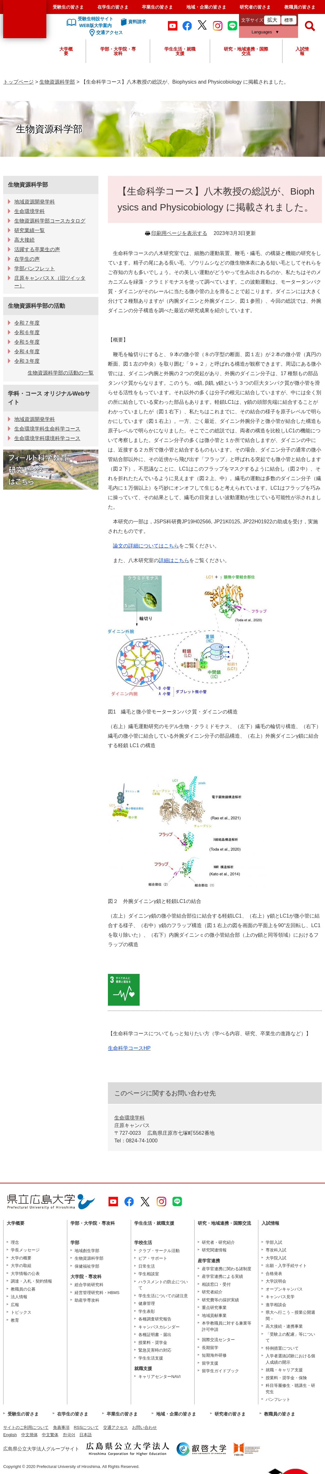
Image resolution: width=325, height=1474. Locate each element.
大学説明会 (276, 1281)
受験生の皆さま (68, 7)
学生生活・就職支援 (180, 51)
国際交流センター (218, 1339)
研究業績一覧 (29, 230)
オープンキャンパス (284, 1289)
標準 (288, 20)
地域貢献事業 (214, 1315)
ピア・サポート (152, 1258)
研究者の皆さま (255, 7)
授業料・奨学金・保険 (286, 1377)
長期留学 (210, 1347)
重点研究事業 (214, 1307)
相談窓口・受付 (216, 1284)
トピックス (21, 1312)
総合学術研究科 (89, 1284)
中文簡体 (29, 1434)
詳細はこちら (174, 560)
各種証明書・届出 (154, 1334)
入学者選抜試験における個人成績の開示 (290, 1359)
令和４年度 (27, 351)
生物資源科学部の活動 (36, 306)
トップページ (18, 82)
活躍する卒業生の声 (37, 249)
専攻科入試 (276, 1250)
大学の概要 (21, 1258)
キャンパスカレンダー (159, 1327)
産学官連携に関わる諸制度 (226, 1268)
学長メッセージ (25, 1250)
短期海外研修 (214, 1355)
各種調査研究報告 (154, 1319)
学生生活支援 (150, 1358)
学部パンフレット (34, 268)
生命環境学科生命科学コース (47, 428)
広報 (15, 1304)
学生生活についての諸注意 (163, 1295)
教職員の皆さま (299, 7)
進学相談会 (276, 1304)
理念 (15, 1242)
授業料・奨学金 (152, 1342)
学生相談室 (148, 1273)
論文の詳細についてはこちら (146, 545)
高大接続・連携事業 (284, 1326)
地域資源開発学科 (34, 201)
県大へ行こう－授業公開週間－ (290, 1315)
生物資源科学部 (57, 82)
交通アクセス (115, 1427)
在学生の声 (27, 259)
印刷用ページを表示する (179, 233)
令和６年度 (27, 332)
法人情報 (19, 1296)
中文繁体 (50, 1434)
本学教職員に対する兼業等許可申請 (226, 1326)
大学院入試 (276, 1258)
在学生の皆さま (113, 7)
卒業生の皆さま (157, 7)
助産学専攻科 (87, 1300)
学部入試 (274, 1242)
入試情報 (302, 51)
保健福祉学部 (87, 1266)
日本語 (85, 1434)
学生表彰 (146, 1311)
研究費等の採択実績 (220, 1300)
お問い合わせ (144, 1427)
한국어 (69, 1434)
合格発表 (274, 1273)
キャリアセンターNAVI (159, 1376)
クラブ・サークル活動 (159, 1250)
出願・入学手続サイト (286, 1265)
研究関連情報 (214, 1250)
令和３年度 (27, 361)
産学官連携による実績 (222, 1276)
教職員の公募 (23, 1289)
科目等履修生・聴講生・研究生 (290, 1388)
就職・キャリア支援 (284, 1369)
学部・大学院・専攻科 (118, 51)
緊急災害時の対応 (154, 1350)
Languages (262, 32)
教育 (15, 1320)
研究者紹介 (212, 1292)
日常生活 (146, 1266)
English (10, 1434)
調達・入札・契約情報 (31, 1281)
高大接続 (24, 240)
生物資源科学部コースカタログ (49, 221)
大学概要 (66, 51)
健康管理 (146, 1303)
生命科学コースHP (129, 1048)
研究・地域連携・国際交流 (246, 51)
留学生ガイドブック (220, 1370)
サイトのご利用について (26, 1427)
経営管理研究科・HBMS (97, 1292)
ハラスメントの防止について (163, 1285)
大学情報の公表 (25, 1273)
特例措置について (282, 1348)
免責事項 (61, 1427)
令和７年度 (27, 323)
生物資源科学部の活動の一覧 (61, 372)
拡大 (272, 20)
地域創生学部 (87, 1250)
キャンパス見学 (280, 1296)
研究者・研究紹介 (218, 1242)
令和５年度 (27, 342)
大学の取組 (21, 1265)
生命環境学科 (129, 1117)
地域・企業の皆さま (206, 7)
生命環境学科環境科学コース (47, 438)
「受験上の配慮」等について (290, 1337)
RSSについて (86, 1427)
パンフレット (278, 1399)
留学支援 (210, 1363)
